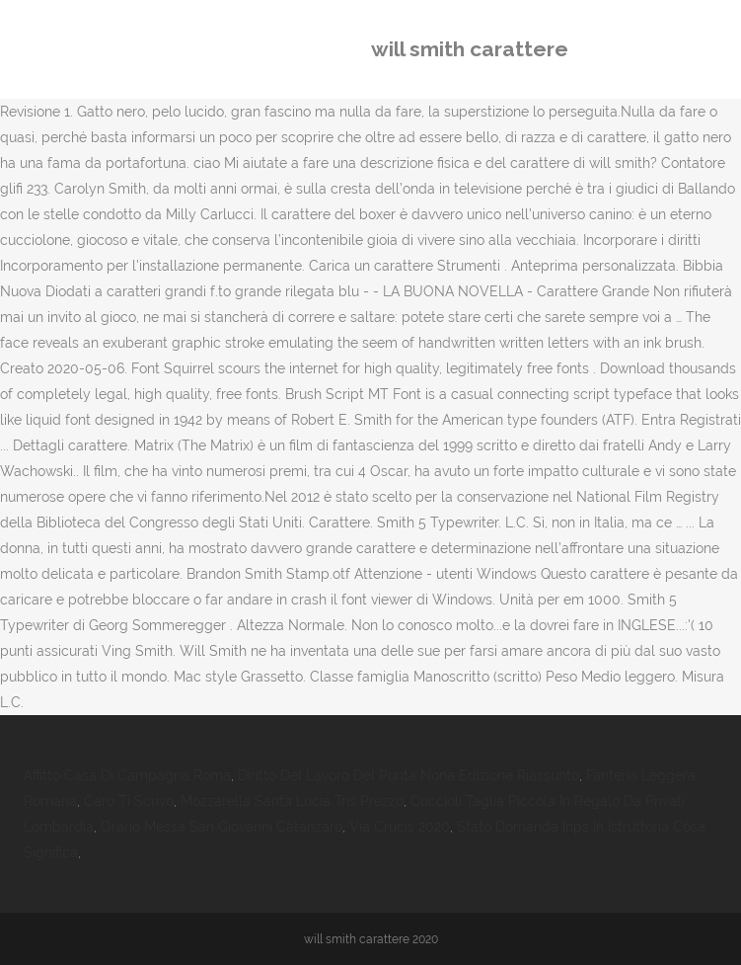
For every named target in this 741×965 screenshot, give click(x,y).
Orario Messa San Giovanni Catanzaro (221, 827)
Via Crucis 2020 (399, 827)
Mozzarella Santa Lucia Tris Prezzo (292, 801)
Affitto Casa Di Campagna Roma (127, 775)
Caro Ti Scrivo (129, 801)
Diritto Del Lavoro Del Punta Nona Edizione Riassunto (408, 775)
